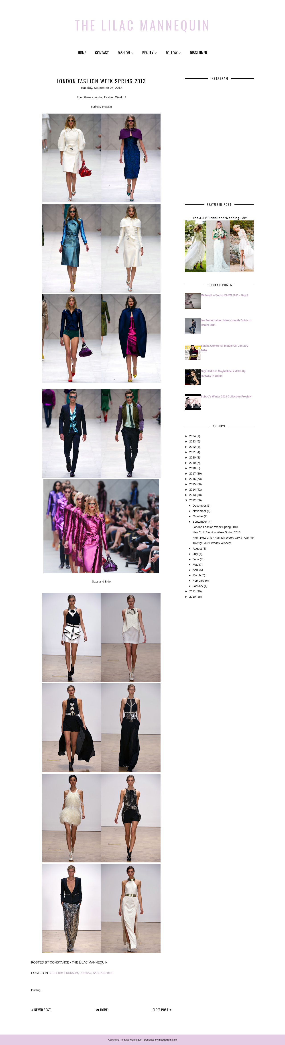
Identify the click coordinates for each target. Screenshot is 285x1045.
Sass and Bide (103, 972)
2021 (192, 452)
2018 (192, 468)
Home (82, 52)
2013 (192, 495)
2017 (192, 473)
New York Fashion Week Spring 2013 (216, 532)
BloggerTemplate (167, 1039)
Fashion (125, 52)
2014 (192, 489)
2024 (192, 436)
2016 (192, 479)
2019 (192, 462)
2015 (192, 484)
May (195, 564)
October (198, 516)
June (196, 559)
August (197, 548)
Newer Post (42, 1009)
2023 (192, 441)
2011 (192, 591)
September (200, 521)
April (196, 569)
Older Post (160, 1009)
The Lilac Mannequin (142, 23)
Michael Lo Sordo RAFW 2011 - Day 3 (224, 295)
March (197, 575)
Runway (85, 972)
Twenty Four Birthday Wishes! (212, 543)
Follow (173, 52)
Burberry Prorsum (63, 972)
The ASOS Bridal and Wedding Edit (219, 218)
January (198, 586)
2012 (192, 500)
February (198, 580)
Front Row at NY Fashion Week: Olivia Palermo (223, 537)
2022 (192, 446)
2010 (192, 596)
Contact (102, 52)
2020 (192, 457)
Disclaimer (198, 52)
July (195, 553)
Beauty (149, 52)
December (199, 505)
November (199, 511)
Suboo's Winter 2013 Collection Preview (226, 396)
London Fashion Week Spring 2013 (215, 527)
